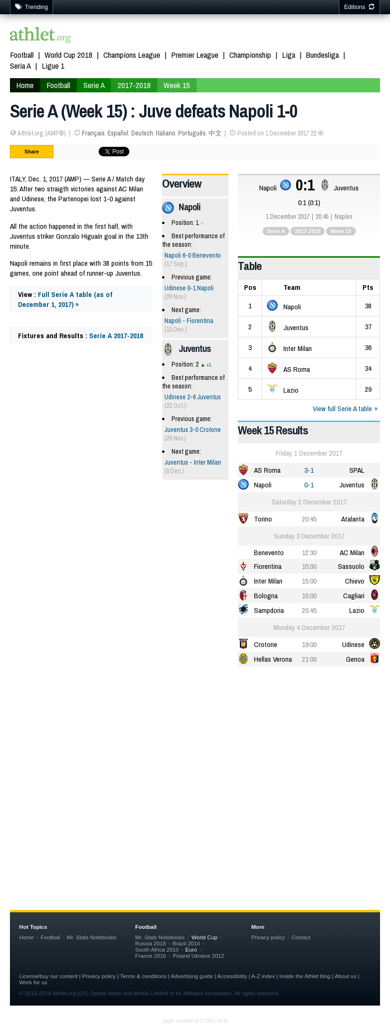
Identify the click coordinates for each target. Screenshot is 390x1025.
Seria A (20, 65)
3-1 (309, 470)
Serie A (276, 231)
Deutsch (142, 133)
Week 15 (341, 231)
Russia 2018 (150, 943)
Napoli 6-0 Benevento (192, 255)
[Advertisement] (195, 747)
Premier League (194, 54)
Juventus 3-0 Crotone (192, 429)
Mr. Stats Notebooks (92, 937)
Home (26, 937)
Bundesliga (322, 54)
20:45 (309, 519)
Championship (250, 54)
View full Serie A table (342, 409)
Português (192, 133)
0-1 (309, 485)
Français (93, 133)
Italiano (165, 133)
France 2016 (150, 956)
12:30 (309, 552)
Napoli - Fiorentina (188, 320)
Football (22, 54)
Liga (288, 54)
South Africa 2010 (157, 949)
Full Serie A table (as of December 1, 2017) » (65, 299)
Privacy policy (268, 937)
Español (118, 133)
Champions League (131, 54)
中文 (215, 133)
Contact (300, 937)
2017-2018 (307, 231)
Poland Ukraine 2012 (198, 956)
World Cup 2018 (68, 54)
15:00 (309, 566)
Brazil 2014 (186, 943)
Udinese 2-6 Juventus (192, 397)
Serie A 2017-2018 (116, 336)
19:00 (309, 644)
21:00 (309, 659)
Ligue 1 (53, 65)
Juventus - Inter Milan (192, 462)
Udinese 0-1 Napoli (189, 288)
